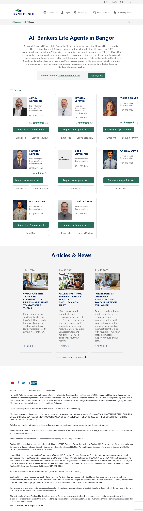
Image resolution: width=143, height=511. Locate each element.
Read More (28, 346)
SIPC (70, 458)
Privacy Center (35, 390)
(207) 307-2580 (36, 168)
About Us (125, 2)
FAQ (114, 2)
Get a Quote (96, 75)
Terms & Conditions (17, 390)
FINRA (65, 458)
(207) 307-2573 (81, 117)
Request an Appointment (30, 129)
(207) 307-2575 (126, 163)
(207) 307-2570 (81, 213)
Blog (106, 2)
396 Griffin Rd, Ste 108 (69, 75)
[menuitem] (50, 12)
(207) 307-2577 (36, 213)
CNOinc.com (50, 390)
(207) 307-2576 (126, 110)
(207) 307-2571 (36, 115)
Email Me (21, 137)
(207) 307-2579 (81, 166)
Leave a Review (39, 137)
